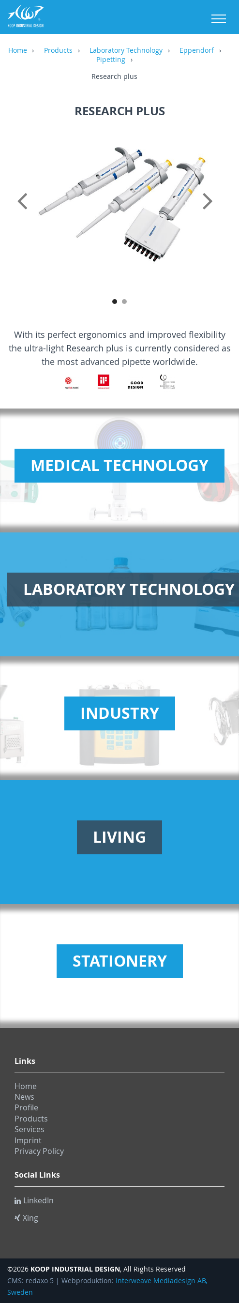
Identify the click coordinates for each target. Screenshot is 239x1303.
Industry (119, 713)
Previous (24, 211)
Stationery (120, 960)
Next (215, 211)
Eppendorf (196, 50)
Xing (26, 1217)
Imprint (28, 1140)
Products (58, 50)
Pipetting (110, 60)
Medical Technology (119, 465)
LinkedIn (34, 1200)
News (24, 1096)
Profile (26, 1107)
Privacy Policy (39, 1151)
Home (17, 50)
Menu (219, 19)
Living (119, 837)
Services (30, 1129)
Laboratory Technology (126, 50)
